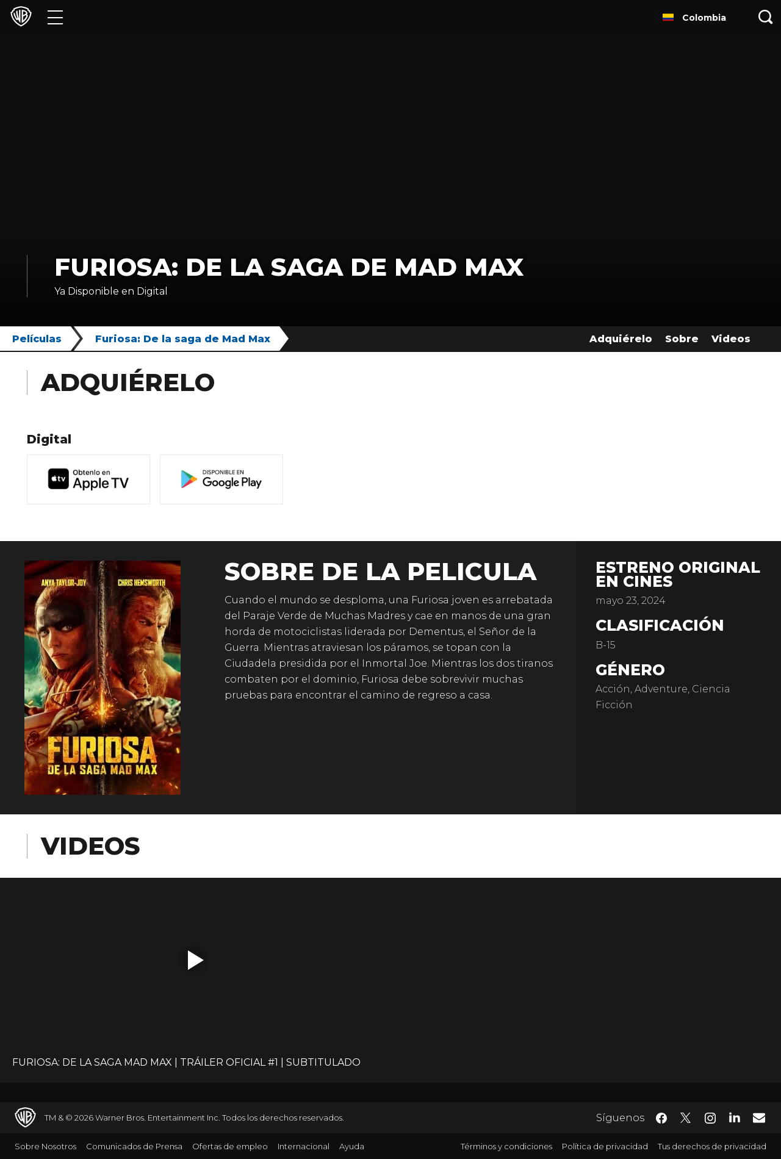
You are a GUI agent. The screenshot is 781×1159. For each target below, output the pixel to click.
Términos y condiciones (506, 1146)
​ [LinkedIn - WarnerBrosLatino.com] (734, 1117)
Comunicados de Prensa (134, 1146)
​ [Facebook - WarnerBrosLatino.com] (661, 1118)
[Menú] (55, 17)
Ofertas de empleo (230, 1146)
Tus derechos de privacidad (712, 1146)
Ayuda (351, 1146)
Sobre (682, 339)
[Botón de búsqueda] (765, 17)
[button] (196, 960)
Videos (730, 339)
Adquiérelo (620, 339)
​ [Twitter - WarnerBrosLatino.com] (685, 1118)
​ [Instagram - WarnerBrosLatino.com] (710, 1118)
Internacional (303, 1146)
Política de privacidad (605, 1146)
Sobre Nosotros (45, 1146)
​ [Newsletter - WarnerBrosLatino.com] (759, 1117)
